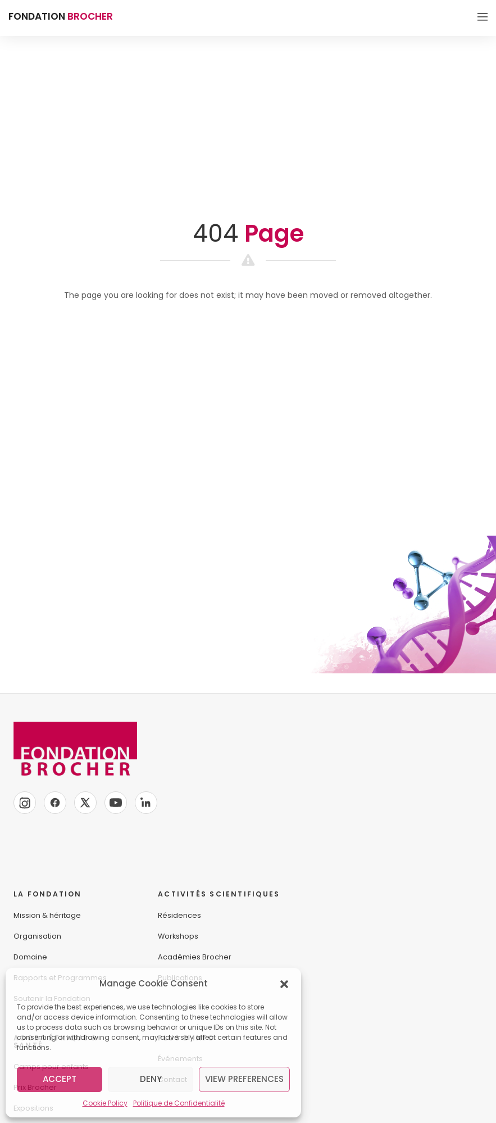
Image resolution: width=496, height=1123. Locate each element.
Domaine (30, 957)
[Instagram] (24, 802)
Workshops (178, 936)
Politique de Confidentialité (179, 1103)
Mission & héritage (47, 915)
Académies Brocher (194, 957)
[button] (284, 983)
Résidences (179, 915)
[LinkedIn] (146, 802)
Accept (59, 1079)
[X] (85, 802)
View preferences (244, 1079)
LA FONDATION (47, 894)
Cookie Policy (105, 1103)
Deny (151, 1079)
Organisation (37, 936)
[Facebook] (55, 802)
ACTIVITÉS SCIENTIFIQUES (219, 894)
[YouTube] (115, 802)
